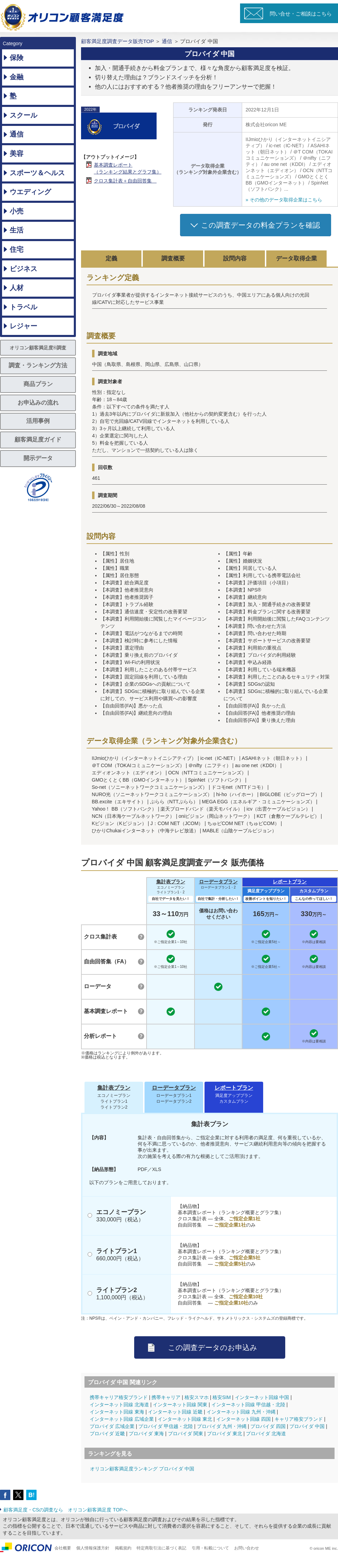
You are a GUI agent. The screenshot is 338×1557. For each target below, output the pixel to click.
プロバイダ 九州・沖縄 (222, 1426)
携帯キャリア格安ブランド (119, 1397)
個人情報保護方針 (92, 1548)
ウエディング (30, 192)
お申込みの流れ (38, 402)
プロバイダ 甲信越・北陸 (165, 1426)
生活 (16, 230)
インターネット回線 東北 (185, 1419)
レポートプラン (290, 881)
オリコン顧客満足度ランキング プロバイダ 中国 (142, 1468)
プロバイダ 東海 (146, 1433)
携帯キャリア (165, 1397)
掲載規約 (123, 1548)
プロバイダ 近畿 (107, 1433)
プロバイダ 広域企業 (112, 1426)
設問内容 (235, 258)
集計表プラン (170, 881)
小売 (16, 211)
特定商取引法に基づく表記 (161, 1548)
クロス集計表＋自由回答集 (125, 181)
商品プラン (38, 384)
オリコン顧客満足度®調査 (38, 347)
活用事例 (38, 421)
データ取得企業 (296, 258)
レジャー (23, 326)
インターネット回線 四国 (243, 1419)
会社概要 (62, 1548)
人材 (16, 287)
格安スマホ (197, 1397)
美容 (16, 153)
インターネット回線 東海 (117, 1412)
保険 (16, 57)
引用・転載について (210, 1548)
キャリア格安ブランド (299, 1419)
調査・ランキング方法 (38, 365)
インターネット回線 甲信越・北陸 (248, 1404)
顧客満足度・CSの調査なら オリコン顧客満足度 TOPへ (65, 1510)
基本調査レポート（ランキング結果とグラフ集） (127, 168)
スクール (23, 115)
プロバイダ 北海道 (266, 1433)
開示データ (38, 458)
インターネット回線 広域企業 (122, 1419)
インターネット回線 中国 (262, 1397)
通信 (16, 134)
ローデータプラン (218, 881)
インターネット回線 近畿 (175, 1412)
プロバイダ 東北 (224, 1433)
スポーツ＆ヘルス (37, 173)
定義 (111, 258)
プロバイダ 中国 (307, 1426)
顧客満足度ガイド (37, 439)
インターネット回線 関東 (180, 1404)
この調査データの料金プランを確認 (260, 225)
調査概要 (173, 258)
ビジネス (23, 268)
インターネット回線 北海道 (119, 1404)
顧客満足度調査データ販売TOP (117, 41)
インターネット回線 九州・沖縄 (241, 1412)
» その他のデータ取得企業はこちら (284, 199)
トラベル (23, 307)
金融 (16, 77)
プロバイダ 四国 (268, 1426)
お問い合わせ (246, 1548)
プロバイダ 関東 (185, 1433)
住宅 (16, 249)
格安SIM (221, 1397)
